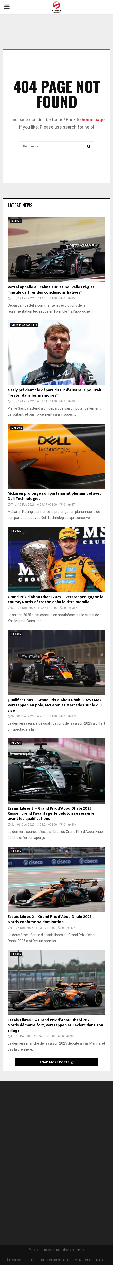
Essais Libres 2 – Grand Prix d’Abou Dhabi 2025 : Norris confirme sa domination (51, 919)
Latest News (20, 205)
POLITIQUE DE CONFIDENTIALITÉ (48, 1260)
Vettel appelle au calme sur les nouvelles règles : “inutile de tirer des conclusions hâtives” (52, 290)
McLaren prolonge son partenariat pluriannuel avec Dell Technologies (54, 496)
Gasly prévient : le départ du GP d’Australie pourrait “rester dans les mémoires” (55, 393)
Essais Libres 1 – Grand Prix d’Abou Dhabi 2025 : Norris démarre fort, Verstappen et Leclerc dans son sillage (55, 1025)
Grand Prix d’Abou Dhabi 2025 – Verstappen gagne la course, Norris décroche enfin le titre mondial (55, 600)
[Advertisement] (56, 1164)
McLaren (16, 428)
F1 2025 (16, 531)
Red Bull (16, 221)
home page (93, 119)
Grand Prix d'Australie (24, 324)
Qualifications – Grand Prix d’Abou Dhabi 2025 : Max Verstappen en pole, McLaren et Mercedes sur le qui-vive (55, 705)
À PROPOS (13, 1260)
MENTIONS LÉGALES (89, 1260)
